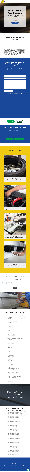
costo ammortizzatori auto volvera (13, 418)
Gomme (9, 346)
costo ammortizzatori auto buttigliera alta (14, 435)
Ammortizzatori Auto (11, 322)
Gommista (9, 331)
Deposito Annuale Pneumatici (12, 369)
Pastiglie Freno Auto (11, 319)
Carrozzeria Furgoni (11, 317)
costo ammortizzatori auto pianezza (13, 441)
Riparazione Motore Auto (12, 348)
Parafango (9, 326)
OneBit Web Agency (22, 465)
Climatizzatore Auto (11, 344)
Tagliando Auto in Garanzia (12, 334)
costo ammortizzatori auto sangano (13, 420)
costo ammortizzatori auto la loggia (14, 447)
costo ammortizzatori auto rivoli (13, 425)
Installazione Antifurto (11, 364)
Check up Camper (10, 363)
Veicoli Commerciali (11, 355)
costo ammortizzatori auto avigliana (13, 451)
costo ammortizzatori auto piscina (13, 443)
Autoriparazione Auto (11, 381)
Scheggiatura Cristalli (11, 367)
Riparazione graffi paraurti (12, 377)
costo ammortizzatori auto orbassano (14, 412)
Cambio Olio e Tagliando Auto (12, 321)
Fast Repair (9, 373)
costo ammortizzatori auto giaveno (13, 452)
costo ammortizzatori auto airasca (13, 433)
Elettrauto (9, 330)
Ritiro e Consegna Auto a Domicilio (13, 368)
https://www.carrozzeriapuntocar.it (16, 462)
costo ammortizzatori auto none (13, 424)
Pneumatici (9, 318)
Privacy (13, 463)
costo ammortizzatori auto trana (13, 429)
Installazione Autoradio (11, 365)
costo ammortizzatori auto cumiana (13, 442)
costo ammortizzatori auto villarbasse (14, 421)
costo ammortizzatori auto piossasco (14, 416)
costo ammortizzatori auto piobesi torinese (15, 437)
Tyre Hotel (9, 371)
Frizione (9, 342)
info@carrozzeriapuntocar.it (7, 460)
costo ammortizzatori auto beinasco (13, 417)
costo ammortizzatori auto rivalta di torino (15, 413)
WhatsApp (19, 121)
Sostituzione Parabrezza (11, 336)
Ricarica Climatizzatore (11, 335)
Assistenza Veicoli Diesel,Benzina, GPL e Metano (15, 338)
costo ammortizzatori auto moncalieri (14, 450)
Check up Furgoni (10, 360)
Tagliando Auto (10, 340)
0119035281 (10, 121)
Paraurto (9, 325)
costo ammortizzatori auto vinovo (13, 439)
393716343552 (26, 460)
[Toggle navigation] (28, 1)
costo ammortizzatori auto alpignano (14, 438)
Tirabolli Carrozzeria (11, 359)
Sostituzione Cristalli (11, 350)
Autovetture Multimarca (11, 356)
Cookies (16, 463)
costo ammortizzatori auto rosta (13, 428)
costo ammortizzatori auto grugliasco (14, 426)
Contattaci (15, 22)
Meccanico (9, 329)
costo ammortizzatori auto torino (13, 454)
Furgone (9, 351)
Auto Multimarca (10, 357)
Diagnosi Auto (10, 347)
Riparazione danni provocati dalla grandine (14, 376)
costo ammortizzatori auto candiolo (13, 422)
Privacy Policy (20, 93)
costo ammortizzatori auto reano (13, 430)
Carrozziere (9, 327)
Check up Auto (10, 361)
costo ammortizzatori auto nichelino (13, 434)
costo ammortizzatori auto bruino (13, 414)
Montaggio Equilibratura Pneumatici (13, 372)
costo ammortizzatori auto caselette (13, 446)
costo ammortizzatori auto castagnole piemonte (15, 445)
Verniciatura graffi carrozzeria (12, 378)
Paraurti (9, 323)
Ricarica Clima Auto (11, 343)
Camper (9, 352)
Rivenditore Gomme (11, 380)
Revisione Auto (10, 339)
